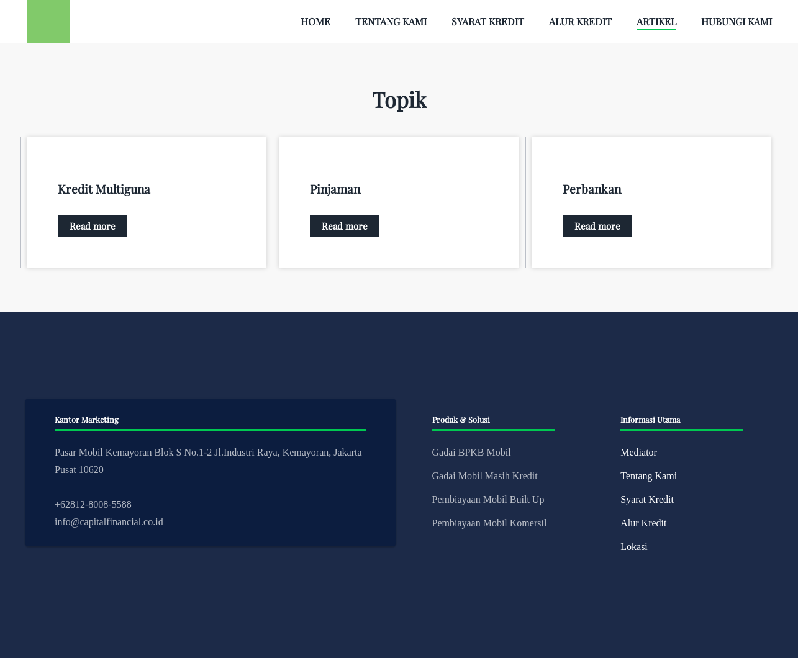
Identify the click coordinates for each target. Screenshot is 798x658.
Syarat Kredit (487, 21)
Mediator (638, 452)
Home (315, 21)
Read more (93, 226)
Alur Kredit (580, 21)
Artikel (656, 21)
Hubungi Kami (736, 21)
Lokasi (634, 546)
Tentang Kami (391, 21)
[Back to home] (48, 21)
